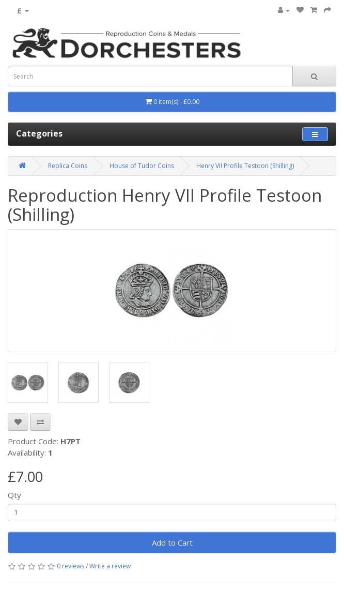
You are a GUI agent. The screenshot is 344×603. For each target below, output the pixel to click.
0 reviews (70, 566)
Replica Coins (67, 165)
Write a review (110, 566)
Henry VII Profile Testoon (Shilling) (245, 165)
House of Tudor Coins (142, 165)
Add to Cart (172, 542)
